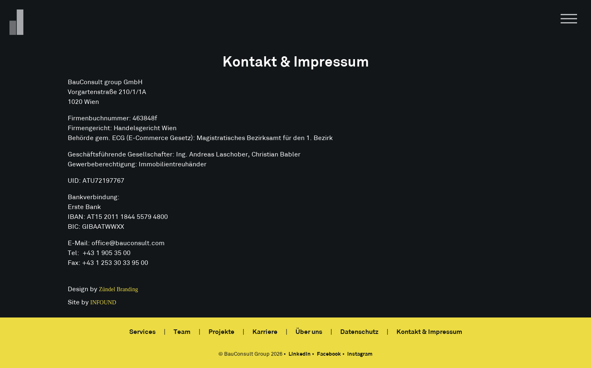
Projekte (221, 332)
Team (182, 332)
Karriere (264, 332)
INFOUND (103, 302)
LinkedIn (300, 354)
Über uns (309, 332)
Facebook (329, 354)
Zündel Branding (118, 289)
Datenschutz (359, 332)
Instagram (360, 354)
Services (142, 332)
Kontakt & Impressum (429, 332)
